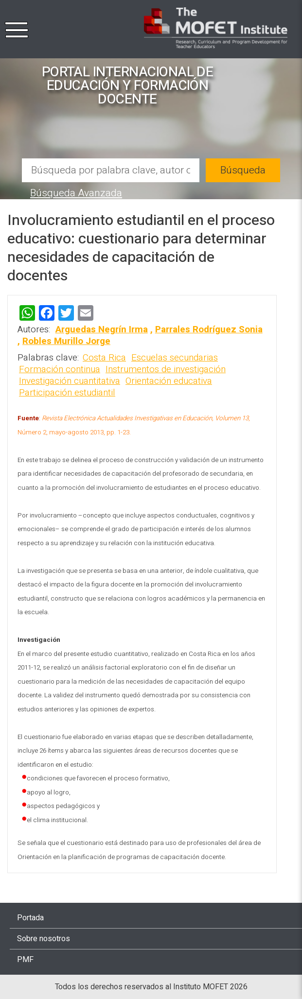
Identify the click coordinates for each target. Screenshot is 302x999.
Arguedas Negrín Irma (101, 329)
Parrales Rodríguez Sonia (209, 329)
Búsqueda (243, 170)
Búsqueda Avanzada (76, 193)
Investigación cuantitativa (69, 381)
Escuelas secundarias (174, 357)
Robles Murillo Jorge (66, 341)
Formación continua (59, 369)
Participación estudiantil (67, 392)
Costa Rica (104, 357)
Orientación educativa (168, 381)
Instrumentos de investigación (166, 369)
